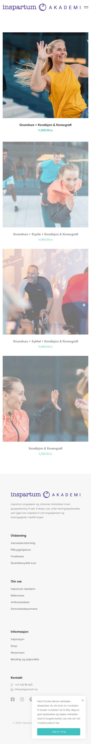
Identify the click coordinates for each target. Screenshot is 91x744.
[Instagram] (22, 699)
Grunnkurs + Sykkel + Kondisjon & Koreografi (45, 343)
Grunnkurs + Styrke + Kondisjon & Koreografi (45, 236)
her (57, 723)
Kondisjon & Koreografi (45, 450)
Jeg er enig (59, 731)
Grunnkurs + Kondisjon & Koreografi (45, 125)
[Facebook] (12, 699)
